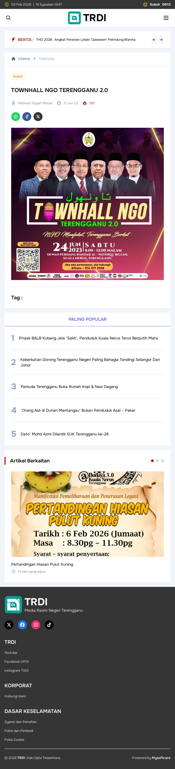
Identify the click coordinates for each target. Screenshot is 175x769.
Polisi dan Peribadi (18, 731)
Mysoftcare (161, 758)
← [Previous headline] (154, 39)
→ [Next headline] (161, 39)
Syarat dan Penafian (20, 722)
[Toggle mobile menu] (166, 17)
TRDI (21, 758)
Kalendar (47, 58)
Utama (20, 58)
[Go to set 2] (157, 460)
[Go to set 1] (152, 460)
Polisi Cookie (14, 739)
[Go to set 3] (162, 460)
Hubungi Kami (15, 696)
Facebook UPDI (16, 661)
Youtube (10, 652)
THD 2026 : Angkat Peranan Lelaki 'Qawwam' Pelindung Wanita (86, 39)
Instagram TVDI (16, 670)
